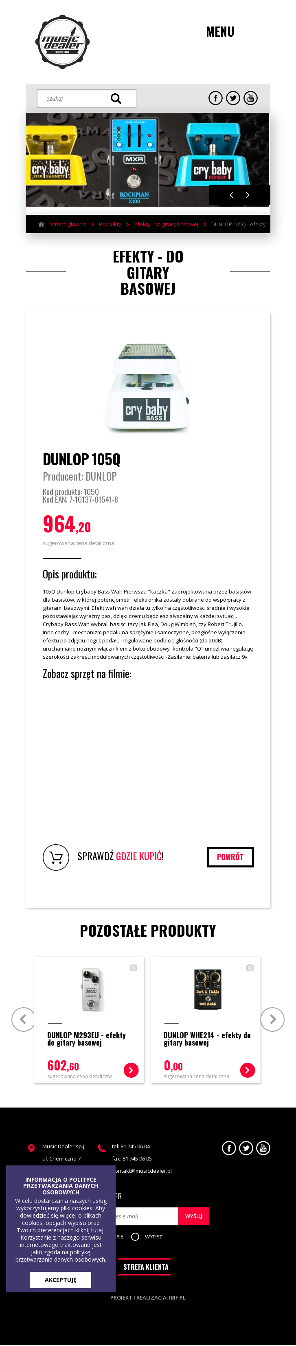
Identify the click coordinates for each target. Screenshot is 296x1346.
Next (248, 195)
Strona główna (68, 224)
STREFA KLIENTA (146, 1268)
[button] (155, 1237)
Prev (24, 1019)
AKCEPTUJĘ (61, 1280)
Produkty (110, 224)
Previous (232, 195)
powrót (230, 857)
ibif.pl (177, 1298)
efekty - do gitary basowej (166, 224)
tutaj (97, 1230)
